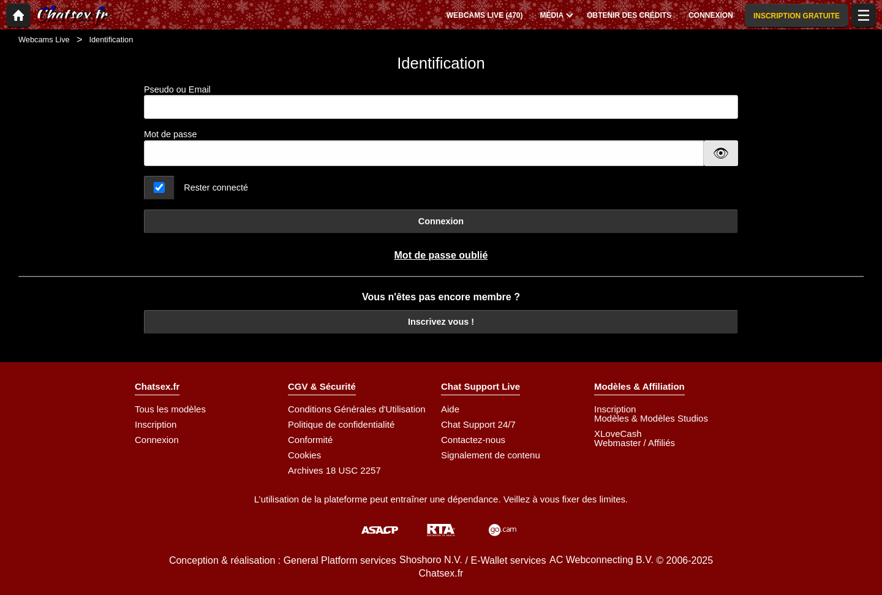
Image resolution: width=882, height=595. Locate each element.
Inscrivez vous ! (441, 322)
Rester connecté (216, 187)
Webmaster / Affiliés (634, 443)
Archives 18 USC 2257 (334, 470)
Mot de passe (170, 134)
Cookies (304, 455)
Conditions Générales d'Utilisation (357, 409)
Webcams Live (44, 39)
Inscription (155, 424)
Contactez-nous (473, 439)
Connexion (441, 221)
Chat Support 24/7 (478, 424)
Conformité (310, 439)
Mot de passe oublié (441, 255)
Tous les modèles (170, 409)
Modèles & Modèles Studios (651, 418)
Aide (450, 409)
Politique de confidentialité (341, 424)
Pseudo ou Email (441, 102)
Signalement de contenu (490, 455)
